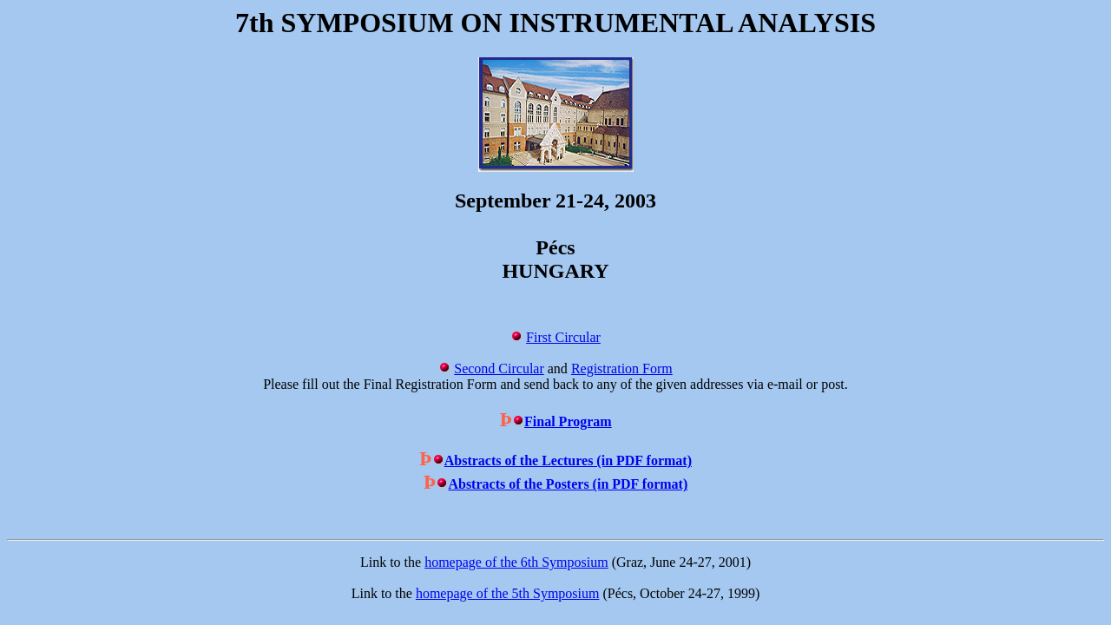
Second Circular (499, 368)
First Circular (563, 337)
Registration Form (622, 368)
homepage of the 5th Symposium (508, 593)
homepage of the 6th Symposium (516, 562)
